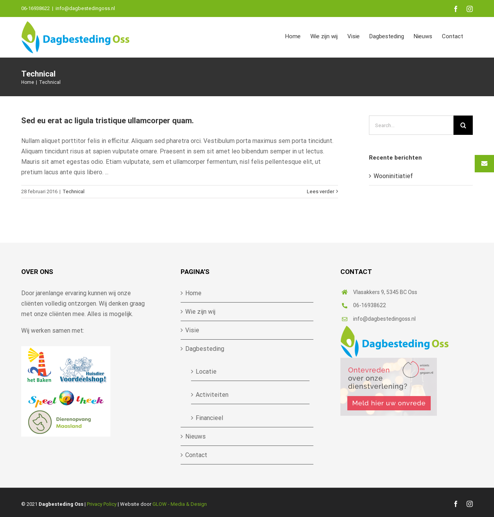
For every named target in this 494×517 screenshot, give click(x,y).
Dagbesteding (204, 348)
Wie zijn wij (200, 311)
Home (193, 293)
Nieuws (195, 436)
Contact (196, 455)
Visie (192, 330)
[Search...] (411, 125)
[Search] (463, 125)
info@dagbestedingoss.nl (85, 8)
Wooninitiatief (393, 176)
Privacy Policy (102, 504)
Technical (74, 191)
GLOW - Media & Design (179, 504)
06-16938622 (369, 305)
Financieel (209, 418)
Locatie (206, 371)
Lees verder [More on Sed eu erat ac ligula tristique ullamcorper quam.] (320, 191)
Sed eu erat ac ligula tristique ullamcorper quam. (107, 120)
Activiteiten (212, 394)
